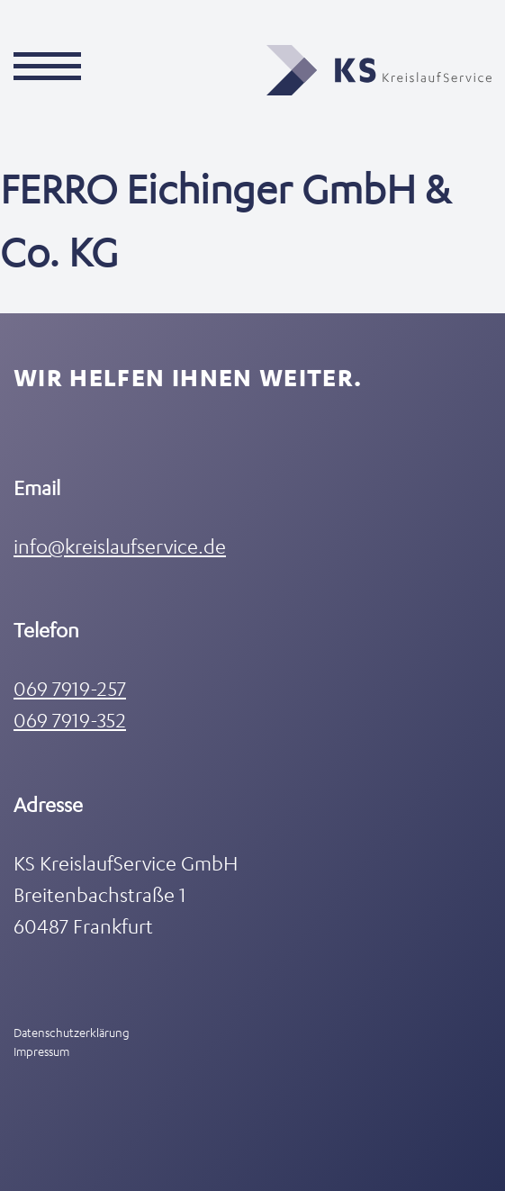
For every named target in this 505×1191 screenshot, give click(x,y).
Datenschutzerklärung (72, 1032)
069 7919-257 (70, 688)
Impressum (41, 1051)
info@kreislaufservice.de (120, 546)
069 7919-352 (70, 720)
